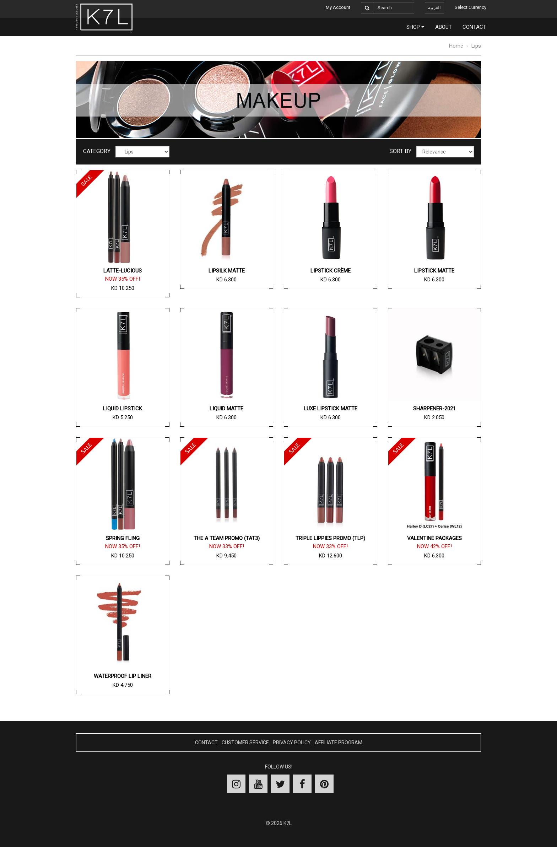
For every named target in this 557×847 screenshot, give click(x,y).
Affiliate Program (338, 742)
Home (456, 46)
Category (96, 151)
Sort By (400, 151)
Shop (415, 27)
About (443, 27)
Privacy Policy (292, 742)
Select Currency (470, 7)
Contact (474, 27)
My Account (338, 7)
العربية (434, 7)
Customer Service (245, 742)
